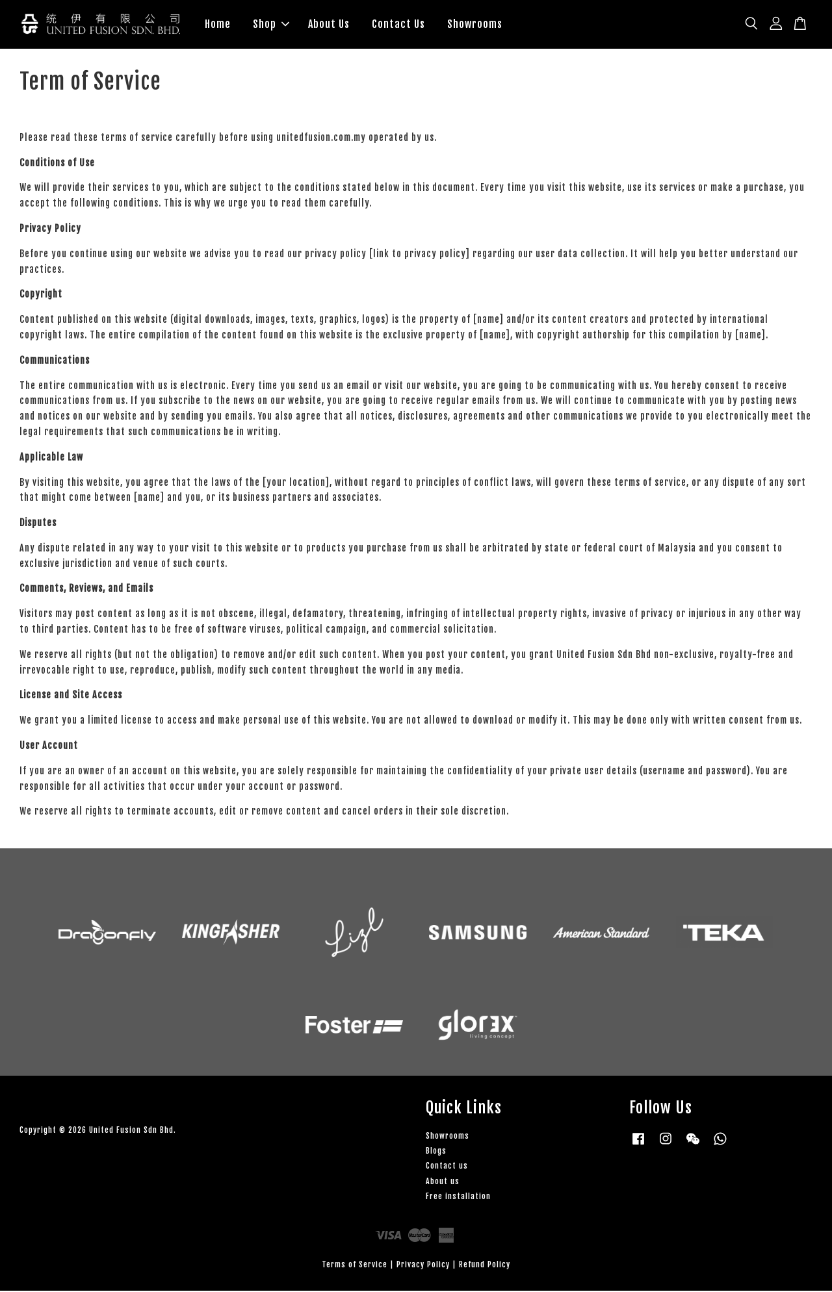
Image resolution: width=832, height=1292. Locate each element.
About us (443, 1182)
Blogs (436, 1152)
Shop (271, 24)
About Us (329, 24)
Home (218, 24)
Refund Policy (484, 1266)
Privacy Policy (423, 1266)
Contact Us (398, 24)
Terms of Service (354, 1266)
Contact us (447, 1167)
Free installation (458, 1197)
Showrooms (474, 24)
